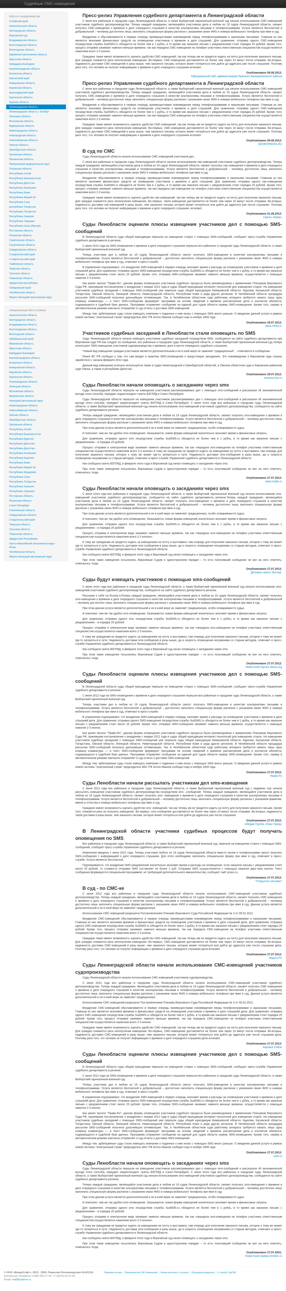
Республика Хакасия (21, 216)
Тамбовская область (21, 263)
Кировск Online (272, 1047)
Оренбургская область (22, 149)
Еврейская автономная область (28, 54)
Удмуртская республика (23, 282)
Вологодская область (22, 49)
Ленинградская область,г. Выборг (29, 111)
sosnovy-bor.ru (273, 377)
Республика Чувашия (22, 221)
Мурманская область (21, 125)
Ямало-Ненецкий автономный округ (30, 297)
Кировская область (20, 87)
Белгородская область (22, 30)
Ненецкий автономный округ (26, 400)
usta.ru (277, 1156)
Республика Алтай (20, 173)
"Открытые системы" (268, 881)
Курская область (19, 102)
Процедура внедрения (203, 1272)
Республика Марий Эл (22, 197)
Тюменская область (21, 278)
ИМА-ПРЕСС (273, 326)
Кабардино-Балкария (22, 63)
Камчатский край (19, 78)
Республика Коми (19, 192)
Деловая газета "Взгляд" (266, 572)
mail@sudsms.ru (21, 1279)
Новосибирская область (23, 140)
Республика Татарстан (22, 211)
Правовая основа (113, 1272)
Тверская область (19, 268)
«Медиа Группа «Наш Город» (263, 824)
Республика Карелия (21, 457)
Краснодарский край (21, 92)
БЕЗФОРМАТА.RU (270, 144)
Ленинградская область (23, 106)
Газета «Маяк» (272, 217)
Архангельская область (23, 25)
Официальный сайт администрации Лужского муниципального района (236, 76)
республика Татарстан (22, 206)
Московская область (21, 121)
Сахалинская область (22, 244)
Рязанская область (20, 235)
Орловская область (20, 154)
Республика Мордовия (22, 472)
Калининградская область (24, 68)
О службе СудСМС (226, 1272)
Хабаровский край (20, 287)
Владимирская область (23, 40)
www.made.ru (273, 481)
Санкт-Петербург (19, 505)
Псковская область (20, 168)
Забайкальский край (21, 338)
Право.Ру (276, 775)
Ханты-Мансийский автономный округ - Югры (32, 545)
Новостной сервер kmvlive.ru (263, 1255)
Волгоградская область (23, 44)
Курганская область (21, 97)
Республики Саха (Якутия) (25, 225)
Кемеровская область (22, 83)
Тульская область (19, 273)
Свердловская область (23, 249)
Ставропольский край (22, 254)
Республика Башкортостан (25, 178)
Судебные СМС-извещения (49, 3)
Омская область (19, 144)
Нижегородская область (23, 130)
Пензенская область (21, 159)
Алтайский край (18, 21)
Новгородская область (22, 135)
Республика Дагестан (22, 182)
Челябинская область (22, 292)
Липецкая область (20, 116)
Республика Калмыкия (22, 187)
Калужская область (20, 73)
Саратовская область (22, 240)
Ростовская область (21, 230)
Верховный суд (18, 35)
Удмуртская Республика (23, 538)
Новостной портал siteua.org (263, 667)
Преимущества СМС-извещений (141, 1272)
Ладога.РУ (275, 957)
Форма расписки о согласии (174, 1272)
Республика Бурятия (21, 438)
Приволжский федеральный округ (29, 163)
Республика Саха (19, 201)
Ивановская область (21, 343)
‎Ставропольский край (22, 259)
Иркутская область (20, 59)
